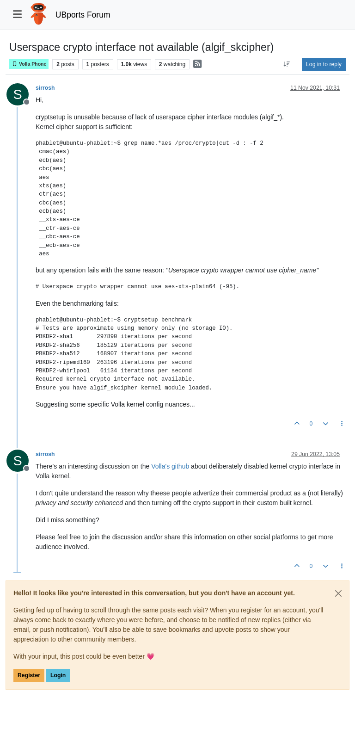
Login (58, 675)
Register (29, 675)
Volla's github (170, 466)
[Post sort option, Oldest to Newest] (286, 64)
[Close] (338, 593)
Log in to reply (324, 64)
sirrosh (45, 88)
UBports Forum (82, 14)
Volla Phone (29, 64)
